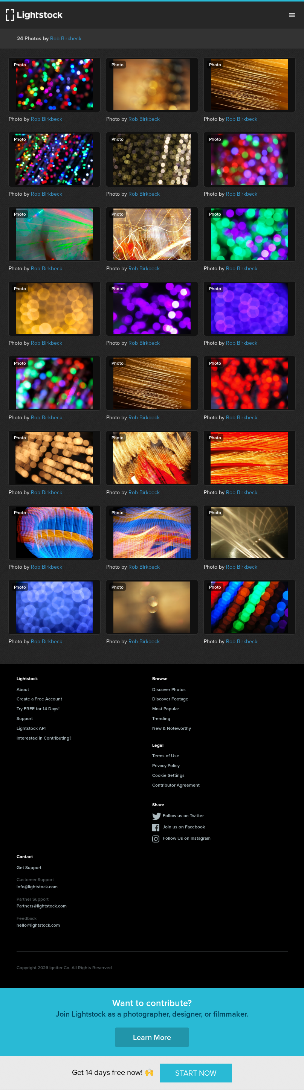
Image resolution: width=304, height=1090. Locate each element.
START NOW (196, 1072)
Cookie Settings (168, 775)
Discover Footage (170, 699)
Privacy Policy (166, 765)
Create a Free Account (39, 699)
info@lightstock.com (37, 886)
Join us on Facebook (184, 827)
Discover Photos (169, 689)
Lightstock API (31, 728)
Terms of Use (165, 755)
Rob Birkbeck (65, 39)
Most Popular (165, 708)
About (23, 689)
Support (25, 718)
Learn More (152, 1037)
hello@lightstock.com (38, 925)
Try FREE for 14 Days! (38, 708)
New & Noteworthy (171, 728)
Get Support (29, 867)
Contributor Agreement (176, 785)
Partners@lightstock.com (42, 906)
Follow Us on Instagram (187, 838)
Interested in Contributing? (44, 738)
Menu (292, 15)
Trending (161, 718)
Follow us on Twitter (183, 815)
